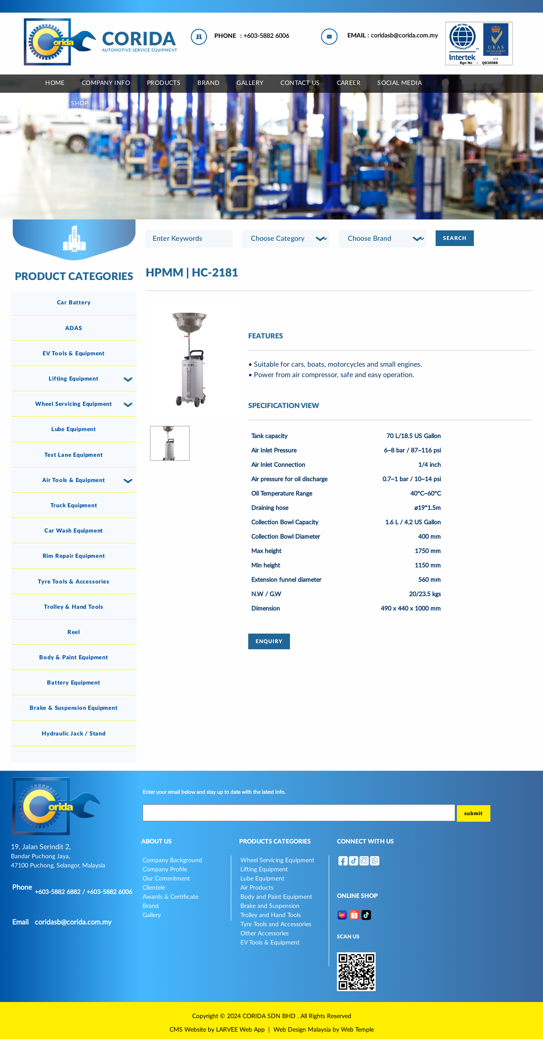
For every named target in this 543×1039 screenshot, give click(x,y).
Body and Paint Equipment (276, 897)
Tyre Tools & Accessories (73, 581)
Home (55, 83)
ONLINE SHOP (66, 104)
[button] (130, 379)
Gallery (152, 915)
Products (163, 83)
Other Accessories (264, 934)
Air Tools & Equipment (73, 480)
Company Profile (165, 870)
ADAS (73, 328)
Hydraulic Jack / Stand (74, 733)
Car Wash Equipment (73, 530)
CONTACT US (300, 83)
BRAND (208, 83)
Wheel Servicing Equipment (73, 404)
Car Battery (74, 302)
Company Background (172, 860)
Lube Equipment (73, 429)
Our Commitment (166, 879)
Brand (151, 906)
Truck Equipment (73, 505)
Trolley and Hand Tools (270, 915)
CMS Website (188, 1030)
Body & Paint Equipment (73, 657)
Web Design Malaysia (302, 1030)
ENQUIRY (269, 641)
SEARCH (454, 238)
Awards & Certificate (170, 897)
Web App (252, 1030)
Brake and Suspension (270, 906)
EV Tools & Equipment (74, 353)
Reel (73, 632)
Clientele (154, 888)
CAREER (349, 83)
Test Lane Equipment (73, 455)
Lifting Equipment (74, 378)
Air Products (256, 888)
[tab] (74, 303)
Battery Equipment (73, 682)
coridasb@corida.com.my (404, 36)
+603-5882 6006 (266, 36)
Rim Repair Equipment (74, 556)
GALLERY (250, 83)
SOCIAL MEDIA (399, 83)
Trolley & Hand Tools (73, 607)
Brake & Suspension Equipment (73, 708)
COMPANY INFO (106, 83)
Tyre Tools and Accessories (275, 924)
